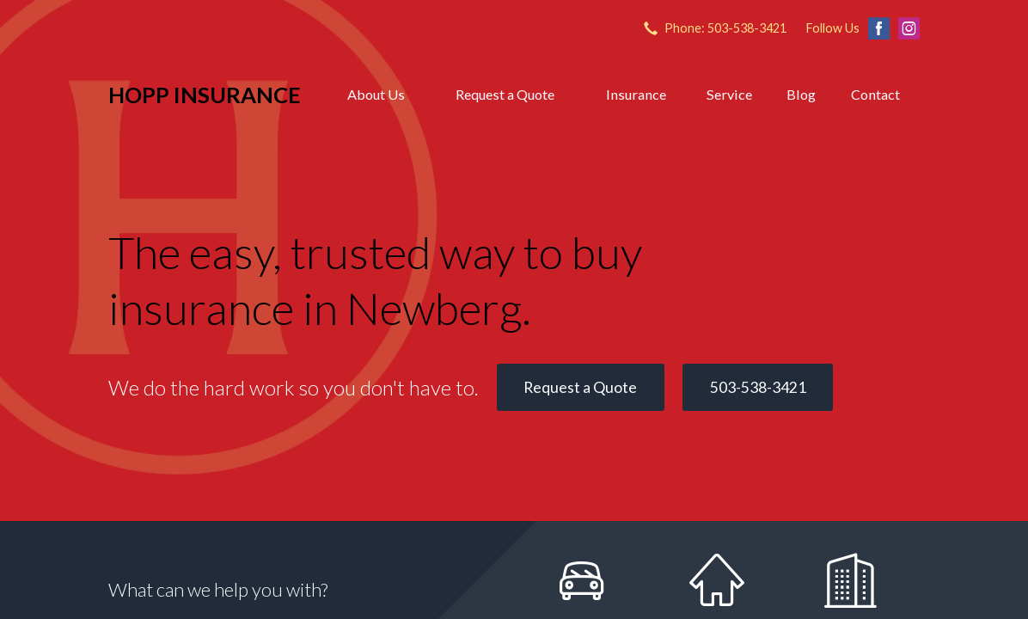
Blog (801, 94)
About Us (376, 94)
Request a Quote (505, 94)
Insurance (636, 94)
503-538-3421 (758, 387)
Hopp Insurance (204, 94)
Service (729, 94)
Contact (875, 94)
